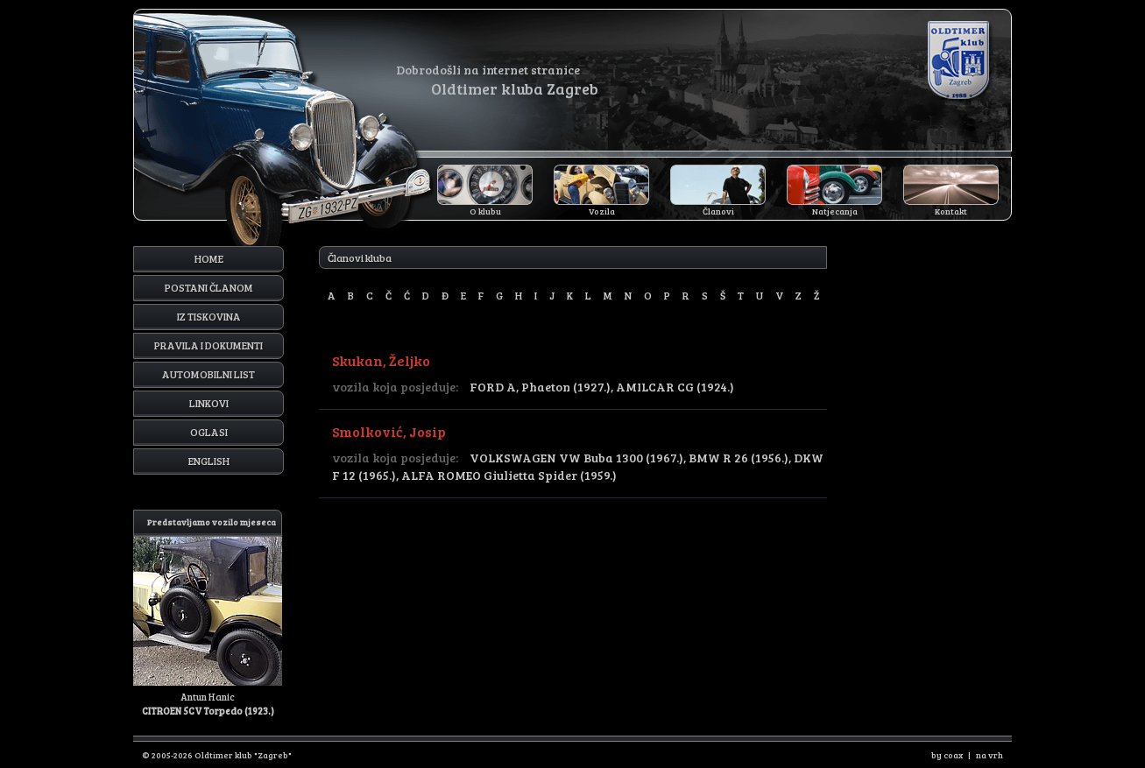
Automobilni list (208, 374)
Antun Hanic (207, 613)
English (209, 461)
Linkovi (209, 403)
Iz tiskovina (209, 316)
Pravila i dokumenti (208, 345)
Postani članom (209, 287)
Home (208, 258)
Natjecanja (835, 211)
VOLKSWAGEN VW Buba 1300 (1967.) (576, 457)
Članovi (718, 211)
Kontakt (951, 211)
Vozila (602, 211)
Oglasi (209, 432)
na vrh (989, 755)
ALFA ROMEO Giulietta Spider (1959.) (509, 475)
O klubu (485, 211)
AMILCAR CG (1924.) (675, 386)
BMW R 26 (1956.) (738, 457)
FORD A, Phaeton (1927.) (540, 386)
